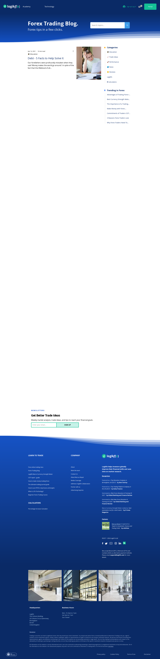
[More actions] (74, 51)
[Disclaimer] (147, 654)
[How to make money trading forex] (38, 481)
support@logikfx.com (117, 555)
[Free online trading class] (35, 467)
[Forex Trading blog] (34, 470)
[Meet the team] (75, 470)
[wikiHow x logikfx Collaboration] (81, 483)
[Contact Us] (74, 474)
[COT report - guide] (34, 477)
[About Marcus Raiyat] (77, 477)
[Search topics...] (106, 25)
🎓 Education (33, 54)
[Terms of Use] (131, 654)
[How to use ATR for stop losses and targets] (41, 488)
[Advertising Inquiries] (77, 490)
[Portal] (150, 7)
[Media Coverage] (77, 480)
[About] (73, 467)
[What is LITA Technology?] (36, 491)
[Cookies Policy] (114, 654)
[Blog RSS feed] (124, 543)
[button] (32, 6)
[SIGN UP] (67, 424)
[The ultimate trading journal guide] (38, 484)
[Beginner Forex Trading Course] (37, 495)
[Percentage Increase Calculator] (38, 509)
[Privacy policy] (101, 654)
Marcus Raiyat (116, 524)
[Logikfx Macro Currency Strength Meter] (41, 474)
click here (110, 646)
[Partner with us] (75, 487)
